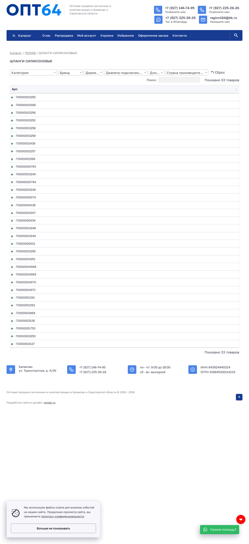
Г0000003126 (21, 439)
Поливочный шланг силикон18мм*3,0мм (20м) (85, 321)
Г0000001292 (21, 415)
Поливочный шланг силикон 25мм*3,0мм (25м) (85, 179)
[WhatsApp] (219, 529)
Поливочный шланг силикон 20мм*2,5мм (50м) (85, 132)
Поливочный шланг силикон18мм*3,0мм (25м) (85, 332)
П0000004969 (22, 368)
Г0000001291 (21, 403)
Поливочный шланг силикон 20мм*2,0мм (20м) (85, 97)
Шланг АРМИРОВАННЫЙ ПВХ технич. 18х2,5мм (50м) (90, 462)
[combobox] (33, 72)
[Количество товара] (200, 98)
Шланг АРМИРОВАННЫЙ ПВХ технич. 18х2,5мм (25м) (90, 450)
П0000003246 (22, 238)
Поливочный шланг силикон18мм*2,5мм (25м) (85, 297)
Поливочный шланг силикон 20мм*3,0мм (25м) (85, 144)
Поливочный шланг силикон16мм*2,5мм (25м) (85, 238)
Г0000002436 (21, 168)
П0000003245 (22, 215)
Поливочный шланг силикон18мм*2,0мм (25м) (85, 274)
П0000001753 (21, 450)
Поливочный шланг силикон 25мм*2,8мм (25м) (85, 168)
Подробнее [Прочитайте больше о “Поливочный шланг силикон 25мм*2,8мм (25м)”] (214, 168)
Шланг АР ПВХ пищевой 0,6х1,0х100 (78, 356)
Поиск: (173, 80)
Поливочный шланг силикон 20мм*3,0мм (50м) (85, 156)
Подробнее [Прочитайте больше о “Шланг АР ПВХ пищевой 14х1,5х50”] (214, 416)
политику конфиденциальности (62, 516)
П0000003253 (21, 462)
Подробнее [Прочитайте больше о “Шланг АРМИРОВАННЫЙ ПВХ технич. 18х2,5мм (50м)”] (214, 463)
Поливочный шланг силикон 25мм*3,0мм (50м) (85, 191)
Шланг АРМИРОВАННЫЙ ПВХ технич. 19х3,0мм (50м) (90, 474)
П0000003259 (22, 156)
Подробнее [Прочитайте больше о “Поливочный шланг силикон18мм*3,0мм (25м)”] (214, 333)
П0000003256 (22, 121)
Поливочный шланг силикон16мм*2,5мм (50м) (85, 250)
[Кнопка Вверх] (239, 531)
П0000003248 (22, 297)
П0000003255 (21, 97)
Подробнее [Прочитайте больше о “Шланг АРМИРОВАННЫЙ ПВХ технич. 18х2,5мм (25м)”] (214, 451)
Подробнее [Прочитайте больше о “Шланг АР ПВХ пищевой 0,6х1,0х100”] (214, 357)
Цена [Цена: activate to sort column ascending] (179, 89)
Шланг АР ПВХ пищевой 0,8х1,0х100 (78, 380)
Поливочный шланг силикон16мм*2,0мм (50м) (85, 215)
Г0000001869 (21, 427)
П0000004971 (22, 391)
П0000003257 (21, 179)
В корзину (215, 97)
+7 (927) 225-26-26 (224, 8)
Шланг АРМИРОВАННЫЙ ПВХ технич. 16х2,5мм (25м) (90, 427)
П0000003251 (21, 344)
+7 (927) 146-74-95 (180, 8)
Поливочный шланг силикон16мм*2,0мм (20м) (85, 203)
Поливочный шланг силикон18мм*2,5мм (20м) (85, 285)
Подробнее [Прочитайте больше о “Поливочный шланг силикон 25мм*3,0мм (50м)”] (214, 192)
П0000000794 (22, 226)
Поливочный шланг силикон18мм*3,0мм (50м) (85, 344)
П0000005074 (22, 250)
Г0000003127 (21, 474)
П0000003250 (22, 332)
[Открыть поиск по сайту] (235, 35)
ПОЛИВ (30, 53)
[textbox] (33, 73)
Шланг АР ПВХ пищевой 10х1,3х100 (77, 391)
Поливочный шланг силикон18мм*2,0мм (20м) (85, 262)
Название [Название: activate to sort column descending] (59, 89)
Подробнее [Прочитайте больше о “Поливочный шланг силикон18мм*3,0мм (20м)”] (214, 321)
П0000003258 (22, 144)
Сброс (220, 72)
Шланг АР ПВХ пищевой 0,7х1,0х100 (78, 368)
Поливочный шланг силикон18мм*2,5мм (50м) (85, 309)
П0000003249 (22, 309)
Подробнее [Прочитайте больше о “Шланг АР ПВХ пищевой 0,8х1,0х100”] (214, 380)
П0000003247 (22, 274)
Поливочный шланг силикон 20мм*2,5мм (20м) (85, 109)
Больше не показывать (53, 528)
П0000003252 (21, 132)
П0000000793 (22, 203)
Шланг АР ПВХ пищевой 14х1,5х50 (76, 415)
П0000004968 (22, 356)
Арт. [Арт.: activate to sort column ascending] (15, 89)
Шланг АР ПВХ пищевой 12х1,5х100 (77, 403)
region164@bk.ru (223, 18)
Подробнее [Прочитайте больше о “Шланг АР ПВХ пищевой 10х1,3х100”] (214, 392)
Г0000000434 (21, 285)
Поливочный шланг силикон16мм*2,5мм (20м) (85, 226)
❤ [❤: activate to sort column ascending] (233, 89)
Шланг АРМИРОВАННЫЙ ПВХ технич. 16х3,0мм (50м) (90, 439)
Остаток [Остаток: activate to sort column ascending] (147, 89)
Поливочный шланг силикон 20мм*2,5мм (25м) (85, 121)
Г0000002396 (21, 191)
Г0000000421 (21, 321)
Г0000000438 (21, 262)
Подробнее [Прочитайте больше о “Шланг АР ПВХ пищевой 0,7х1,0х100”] (214, 368)
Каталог (21, 36)
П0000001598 (22, 109)
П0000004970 (22, 380)
